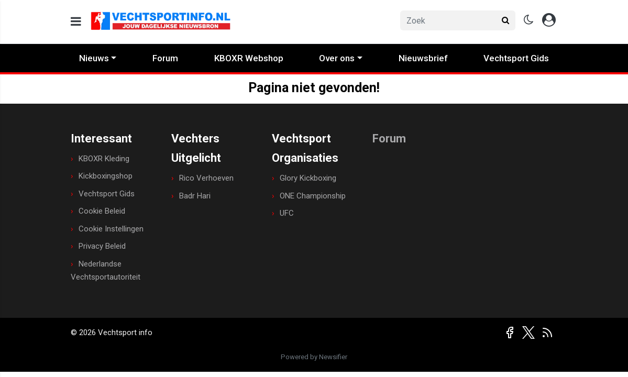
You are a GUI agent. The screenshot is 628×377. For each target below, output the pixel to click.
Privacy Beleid (102, 246)
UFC (287, 213)
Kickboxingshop (106, 176)
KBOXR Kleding (104, 158)
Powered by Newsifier (314, 357)
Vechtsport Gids (516, 58)
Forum (165, 58)
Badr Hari (195, 196)
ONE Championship (313, 196)
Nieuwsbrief (423, 58)
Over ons (337, 58)
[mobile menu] (76, 21)
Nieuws (94, 58)
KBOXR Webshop (248, 58)
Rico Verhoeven (206, 178)
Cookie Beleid (102, 211)
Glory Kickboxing (308, 178)
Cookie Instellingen (111, 229)
